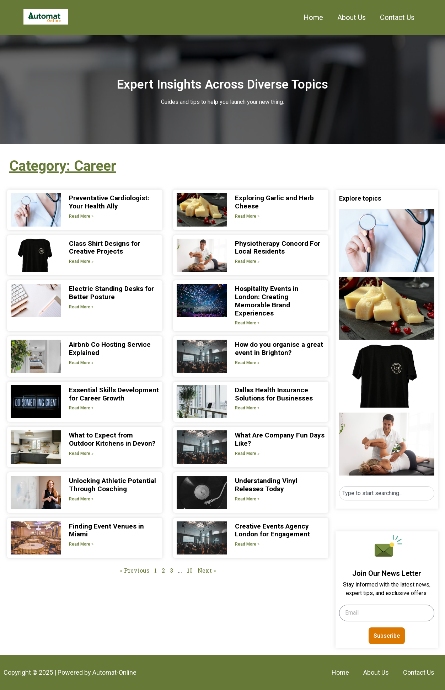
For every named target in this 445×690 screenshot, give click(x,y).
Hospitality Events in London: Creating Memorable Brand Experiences (267, 301)
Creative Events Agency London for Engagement (272, 530)
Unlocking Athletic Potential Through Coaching (112, 485)
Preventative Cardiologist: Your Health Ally (109, 202)
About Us (351, 17)
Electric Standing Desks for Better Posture (111, 293)
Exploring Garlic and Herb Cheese (274, 202)
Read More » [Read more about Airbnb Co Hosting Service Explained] (81, 362)
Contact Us (397, 17)
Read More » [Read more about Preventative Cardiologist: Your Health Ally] (81, 216)
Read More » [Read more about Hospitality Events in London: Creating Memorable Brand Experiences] (247, 322)
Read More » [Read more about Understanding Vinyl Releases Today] (247, 499)
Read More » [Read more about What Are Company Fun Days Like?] (247, 453)
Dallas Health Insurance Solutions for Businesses (274, 394)
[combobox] (386, 493)
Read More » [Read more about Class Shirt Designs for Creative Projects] (81, 261)
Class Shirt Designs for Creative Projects (104, 247)
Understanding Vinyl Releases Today (266, 485)
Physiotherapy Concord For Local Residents (277, 247)
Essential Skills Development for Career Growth (114, 394)
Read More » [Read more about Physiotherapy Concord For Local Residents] (247, 261)
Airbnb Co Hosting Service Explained (110, 348)
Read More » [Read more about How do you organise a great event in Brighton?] (247, 362)
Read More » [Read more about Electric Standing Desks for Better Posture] (81, 306)
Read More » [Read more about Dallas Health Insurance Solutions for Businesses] (247, 407)
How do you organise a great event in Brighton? (279, 348)
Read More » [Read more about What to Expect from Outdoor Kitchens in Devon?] (81, 453)
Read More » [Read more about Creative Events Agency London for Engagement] (247, 544)
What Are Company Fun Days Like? (280, 439)
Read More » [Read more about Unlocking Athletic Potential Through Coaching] (81, 499)
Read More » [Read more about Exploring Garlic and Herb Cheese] (247, 216)
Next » (207, 570)
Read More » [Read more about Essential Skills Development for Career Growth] (81, 407)
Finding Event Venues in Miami (106, 530)
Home (313, 17)
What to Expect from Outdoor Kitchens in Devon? (112, 439)
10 (190, 570)
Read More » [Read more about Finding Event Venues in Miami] (81, 544)
